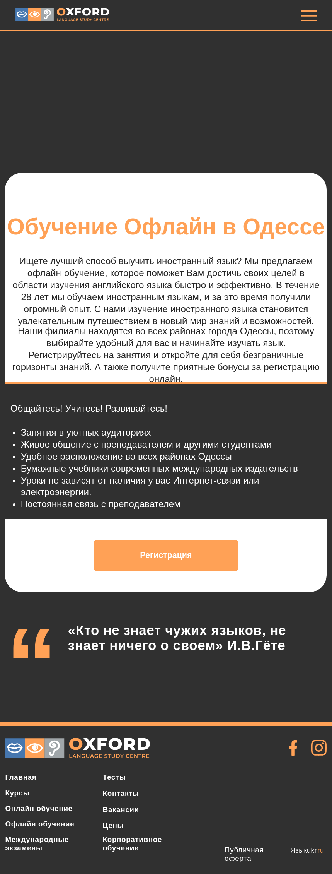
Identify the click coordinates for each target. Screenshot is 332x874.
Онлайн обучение (38, 808)
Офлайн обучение (39, 824)
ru (321, 850)
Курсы (17, 793)
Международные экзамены (37, 843)
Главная (20, 777)
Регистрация (166, 555)
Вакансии (121, 810)
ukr (312, 850)
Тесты (114, 777)
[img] (308, 15)
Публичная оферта (244, 854)
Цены (113, 825)
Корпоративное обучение (132, 843)
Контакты (121, 793)
